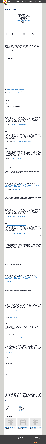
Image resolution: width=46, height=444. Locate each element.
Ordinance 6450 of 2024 (16, 189)
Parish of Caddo (14, 405)
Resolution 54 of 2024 (9, 343)
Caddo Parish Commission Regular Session (10, 427)
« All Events (6, 4)
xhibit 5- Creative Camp (31, 185)
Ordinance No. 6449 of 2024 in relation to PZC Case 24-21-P (21, 167)
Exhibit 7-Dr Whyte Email (11, 186)
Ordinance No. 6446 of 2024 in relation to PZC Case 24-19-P (22, 141)
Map (12, 349)
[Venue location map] (29, 407)
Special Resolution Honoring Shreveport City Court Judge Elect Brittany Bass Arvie (20, 98)
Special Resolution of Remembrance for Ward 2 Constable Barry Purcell (29, 52)
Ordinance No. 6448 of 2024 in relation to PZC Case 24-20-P (21, 158)
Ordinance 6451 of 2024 (16, 195)
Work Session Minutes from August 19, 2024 (15, 337)
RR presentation (25, 77)
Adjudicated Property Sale (36, 431)
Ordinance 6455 (12, 324)
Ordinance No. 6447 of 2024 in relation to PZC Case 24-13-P (21, 150)
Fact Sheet (19, 184)
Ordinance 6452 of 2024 (13, 303)
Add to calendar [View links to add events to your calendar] (9, 400)
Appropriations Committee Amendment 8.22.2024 (22, 186)
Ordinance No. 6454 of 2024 (14, 317)
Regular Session (7, 410)
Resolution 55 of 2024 (9, 352)
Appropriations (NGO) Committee (10, 431)
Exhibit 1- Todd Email (25, 184)
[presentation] (10, 422)
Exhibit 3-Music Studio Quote (11, 185)
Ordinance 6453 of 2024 (13, 310)
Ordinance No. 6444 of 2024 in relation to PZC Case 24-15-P (21, 124)
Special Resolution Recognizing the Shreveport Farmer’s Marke (17, 89)
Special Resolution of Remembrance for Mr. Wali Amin (15, 92)
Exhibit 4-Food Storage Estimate (22, 185)
